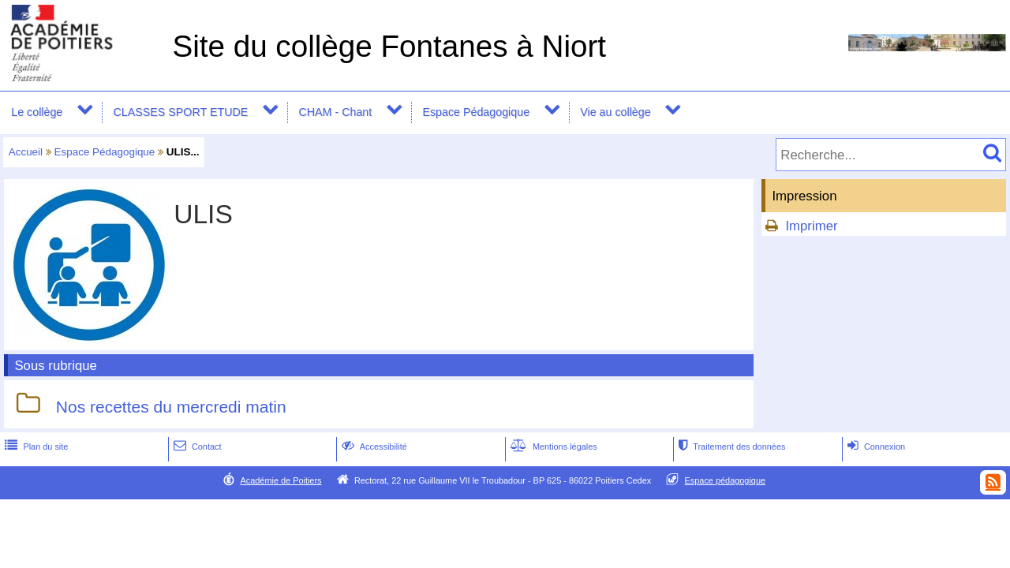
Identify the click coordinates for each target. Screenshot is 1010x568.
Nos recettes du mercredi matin (171, 407)
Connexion (874, 446)
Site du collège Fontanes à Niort (389, 46)
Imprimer (811, 226)
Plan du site (35, 446)
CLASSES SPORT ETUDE (181, 112)
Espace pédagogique (725, 480)
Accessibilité (373, 446)
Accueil (26, 152)
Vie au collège (615, 112)
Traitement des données (730, 446)
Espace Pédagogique (475, 112)
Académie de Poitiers (280, 480)
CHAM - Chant (335, 112)
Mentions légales (552, 446)
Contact (196, 446)
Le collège (36, 112)
